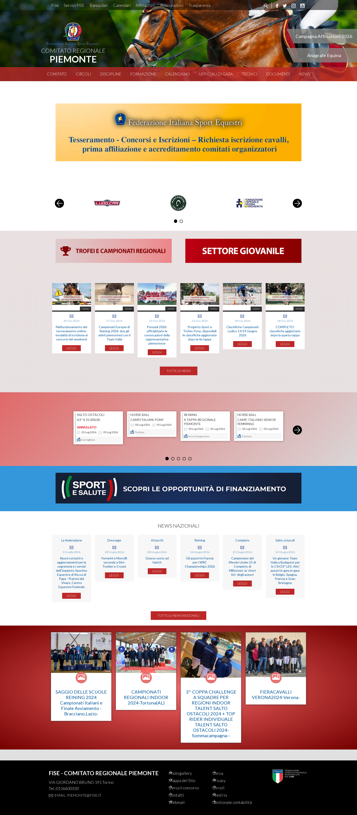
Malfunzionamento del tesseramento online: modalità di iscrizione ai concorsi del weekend (72, 322)
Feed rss (226, 789)
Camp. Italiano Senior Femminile (256, 423)
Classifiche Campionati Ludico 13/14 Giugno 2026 (242, 320)
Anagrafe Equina (324, 55)
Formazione (143, 74)
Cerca (224, 765)
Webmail (183, 796)
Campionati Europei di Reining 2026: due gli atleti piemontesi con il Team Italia (114, 322)
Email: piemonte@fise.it (77, 787)
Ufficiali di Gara (216, 74)
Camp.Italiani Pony (147, 421)
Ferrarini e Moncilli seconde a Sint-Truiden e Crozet (114, 566)
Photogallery (186, 765)
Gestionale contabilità (228, 799)
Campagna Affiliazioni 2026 (324, 36)
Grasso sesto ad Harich (157, 564)
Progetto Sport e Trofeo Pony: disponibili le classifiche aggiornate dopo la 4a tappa (200, 322)
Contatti (182, 789)
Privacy (225, 773)
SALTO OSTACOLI (91, 416)
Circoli (83, 74)
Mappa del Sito (188, 773)
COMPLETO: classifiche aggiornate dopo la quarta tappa (285, 320)
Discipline (110, 74)
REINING (190, 416)
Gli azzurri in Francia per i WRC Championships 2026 (200, 566)
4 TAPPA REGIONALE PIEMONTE (200, 423)
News (304, 74)
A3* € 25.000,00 (88, 421)
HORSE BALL (139, 416)
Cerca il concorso (191, 781)
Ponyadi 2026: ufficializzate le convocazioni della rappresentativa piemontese (157, 324)
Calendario (177, 74)
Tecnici (249, 74)
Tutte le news (179, 372)
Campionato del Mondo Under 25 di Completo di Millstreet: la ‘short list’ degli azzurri (242, 570)
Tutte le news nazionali (178, 619)
